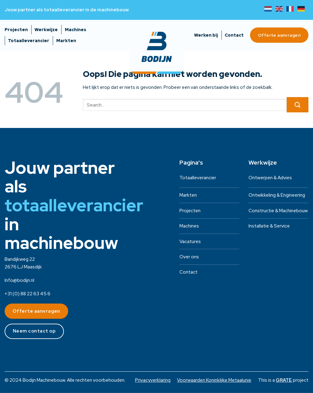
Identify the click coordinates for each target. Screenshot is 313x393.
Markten (66, 40)
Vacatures (190, 241)
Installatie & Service (269, 226)
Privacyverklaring (153, 380)
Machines (75, 29)
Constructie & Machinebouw (278, 211)
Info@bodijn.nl (19, 280)
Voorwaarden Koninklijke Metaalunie (214, 380)
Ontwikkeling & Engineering (277, 195)
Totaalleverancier (28, 40)
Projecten (16, 29)
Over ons (189, 257)
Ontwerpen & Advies (270, 178)
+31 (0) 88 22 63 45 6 (27, 294)
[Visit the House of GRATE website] (284, 380)
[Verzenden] (297, 104)
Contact (234, 35)
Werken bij (206, 35)
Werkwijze (46, 29)
